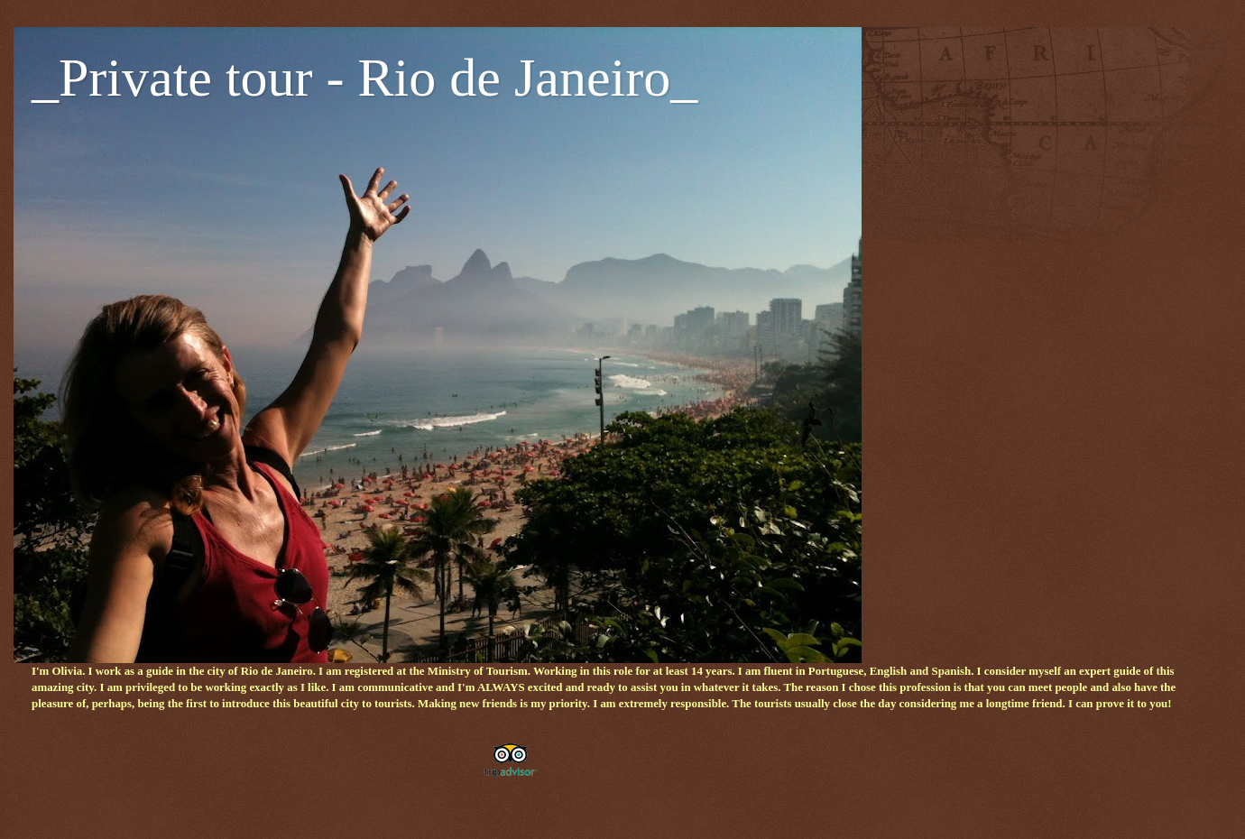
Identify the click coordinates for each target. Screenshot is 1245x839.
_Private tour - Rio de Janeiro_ (364, 77)
